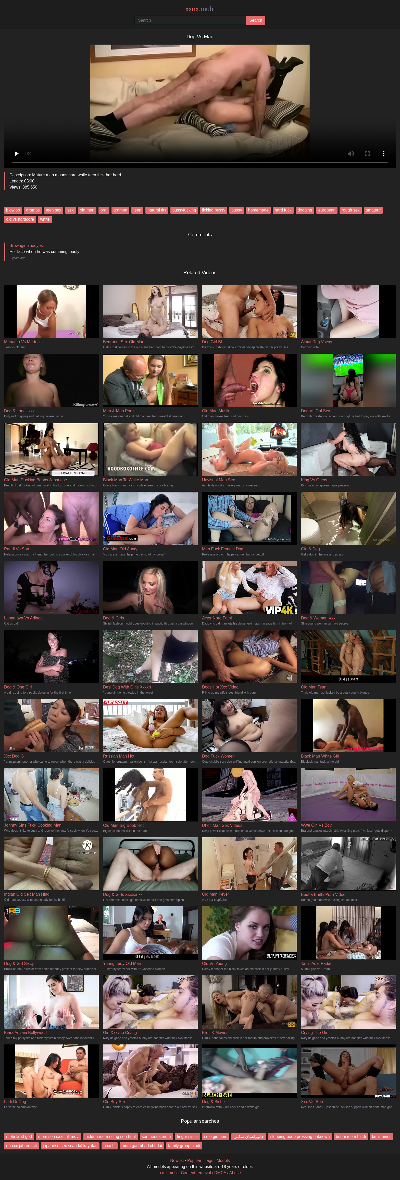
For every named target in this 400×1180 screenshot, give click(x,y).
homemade (258, 210)
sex (70, 210)
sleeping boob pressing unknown (300, 1136)
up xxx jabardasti (21, 1146)
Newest (177, 1160)
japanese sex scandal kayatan (70, 1146)
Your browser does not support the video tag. (200, 104)
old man (87, 210)
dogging (305, 210)
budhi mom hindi (351, 1136)
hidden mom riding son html (110, 1136)
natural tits (156, 210)
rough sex (350, 210)
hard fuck (283, 210)
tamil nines (381, 1136)
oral (104, 210)
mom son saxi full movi (58, 1136)
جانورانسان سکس (248, 1136)
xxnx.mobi (168, 1173)
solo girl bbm (215, 1136)
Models (223, 1160)
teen (137, 210)
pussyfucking (184, 210)
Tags (209, 1160)
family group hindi (184, 1146)
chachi (109, 1146)
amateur (373, 210)
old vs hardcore (20, 219)
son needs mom (156, 1136)
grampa (120, 210)
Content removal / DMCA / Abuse (211, 1173)
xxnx (200, 8)
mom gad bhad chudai (142, 1146)
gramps (33, 210)
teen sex (53, 210)
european (327, 210)
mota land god (19, 1136)
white (44, 219)
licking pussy (213, 210)
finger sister (187, 1136)
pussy (236, 210)
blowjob (13, 210)
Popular (194, 1160)
